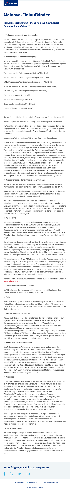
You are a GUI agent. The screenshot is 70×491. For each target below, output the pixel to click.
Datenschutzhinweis (12, 281)
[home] (11, 3)
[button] (63, 3)
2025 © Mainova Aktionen (35, 488)
